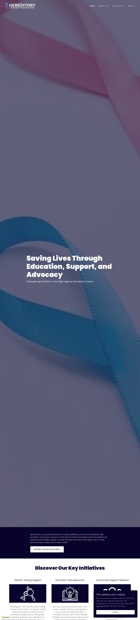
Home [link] (92, 6)
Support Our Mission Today (47, 549)
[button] (104, 6)
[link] (20, 5)
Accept (115, 612)
